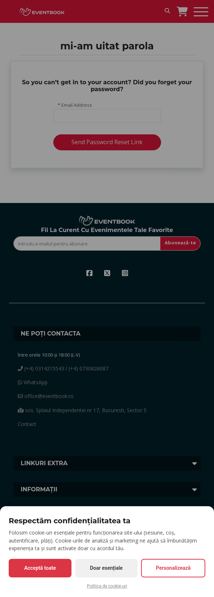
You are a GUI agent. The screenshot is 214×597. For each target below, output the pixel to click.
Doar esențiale (106, 568)
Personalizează (173, 568)
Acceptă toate (40, 568)
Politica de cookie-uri (107, 586)
